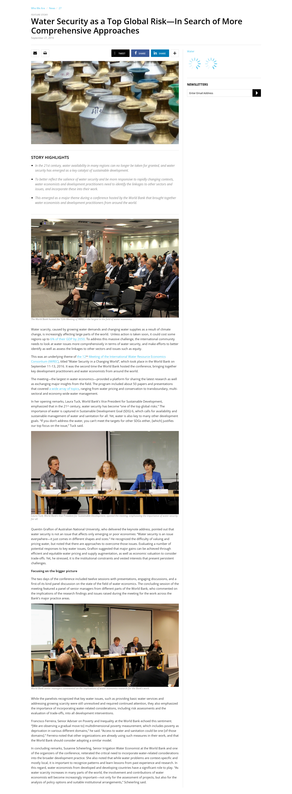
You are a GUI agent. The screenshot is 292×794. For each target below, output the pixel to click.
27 (60, 8)
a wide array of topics (64, 389)
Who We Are (38, 8)
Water (190, 51)
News (52, 8)
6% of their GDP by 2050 (67, 339)
